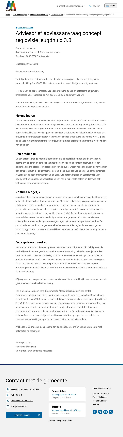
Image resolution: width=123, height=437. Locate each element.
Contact (71, 6)
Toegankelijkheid (100, 397)
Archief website (100, 401)
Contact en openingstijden (61, 420)
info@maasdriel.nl (19, 406)
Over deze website (101, 393)
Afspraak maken (28, 415)
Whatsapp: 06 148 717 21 (22, 400)
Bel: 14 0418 (16, 395)
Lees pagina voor (24, 28)
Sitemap (96, 404)
